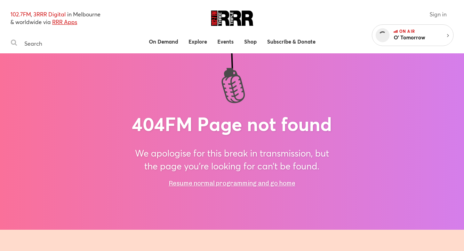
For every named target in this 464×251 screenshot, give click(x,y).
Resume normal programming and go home (232, 183)
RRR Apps (64, 21)
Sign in (438, 14)
